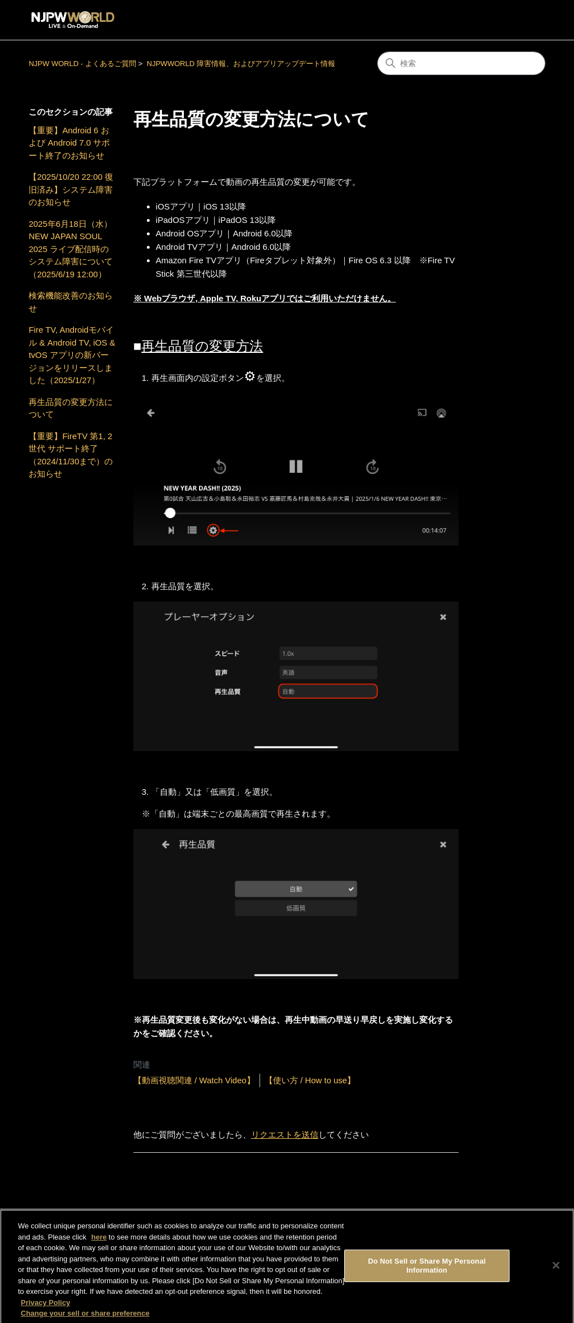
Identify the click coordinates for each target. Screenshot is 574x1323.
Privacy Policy (45, 1306)
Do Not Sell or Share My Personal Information (426, 1269)
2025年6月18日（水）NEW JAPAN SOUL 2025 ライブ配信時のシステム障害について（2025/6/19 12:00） (71, 249)
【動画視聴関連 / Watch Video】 (194, 1080)
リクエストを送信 (284, 1134)
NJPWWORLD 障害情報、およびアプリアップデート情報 (241, 63)
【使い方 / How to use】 (310, 1080)
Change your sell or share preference (85, 1317)
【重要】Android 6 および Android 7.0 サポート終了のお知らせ (69, 142)
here (99, 1240)
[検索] (461, 63)
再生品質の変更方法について (71, 408)
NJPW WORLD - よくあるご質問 (82, 63)
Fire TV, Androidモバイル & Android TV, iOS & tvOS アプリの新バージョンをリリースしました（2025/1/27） (72, 355)
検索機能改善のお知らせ (71, 302)
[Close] (556, 1269)
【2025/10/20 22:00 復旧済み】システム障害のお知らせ (71, 189)
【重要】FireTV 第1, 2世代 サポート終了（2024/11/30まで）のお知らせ (71, 455)
